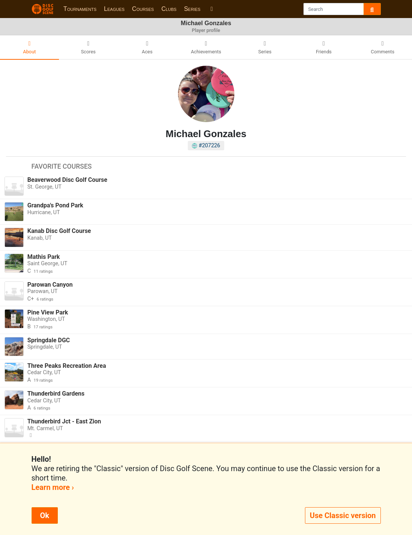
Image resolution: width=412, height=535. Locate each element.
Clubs (169, 9)
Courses (143, 9)
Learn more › (53, 487)
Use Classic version (343, 515)
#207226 (206, 145)
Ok (44, 515)
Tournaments (80, 9)
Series (192, 9)
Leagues (114, 9)
